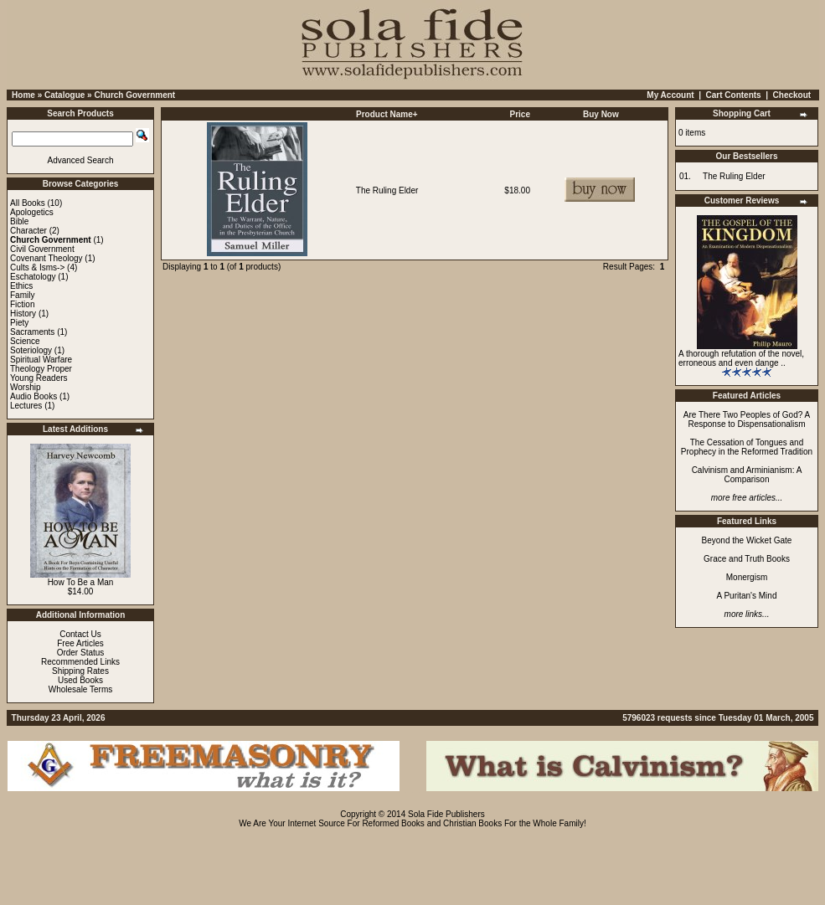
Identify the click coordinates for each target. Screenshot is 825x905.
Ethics (21, 286)
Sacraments (32, 332)
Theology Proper (41, 368)
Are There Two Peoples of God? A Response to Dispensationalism (746, 419)
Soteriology (31, 350)
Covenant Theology (46, 258)
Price (520, 114)
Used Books (80, 680)
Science (25, 341)
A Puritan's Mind (747, 595)
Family (22, 295)
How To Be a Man (81, 582)
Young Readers (39, 378)
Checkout (792, 95)
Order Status (81, 652)
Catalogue (64, 95)
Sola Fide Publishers (446, 814)
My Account (670, 95)
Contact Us (80, 634)
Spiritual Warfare (41, 359)
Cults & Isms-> (37, 267)
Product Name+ (387, 114)
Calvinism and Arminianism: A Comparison (747, 474)
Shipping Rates (80, 671)
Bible (19, 221)
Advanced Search (81, 160)
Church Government (134, 95)
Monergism (746, 577)
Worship (25, 387)
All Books (27, 203)
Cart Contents (733, 95)
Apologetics (32, 212)
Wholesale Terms (81, 689)
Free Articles (80, 643)
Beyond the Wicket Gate (747, 540)
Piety (19, 322)
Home (23, 95)
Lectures (26, 405)
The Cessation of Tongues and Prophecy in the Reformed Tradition (746, 447)
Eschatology (32, 276)
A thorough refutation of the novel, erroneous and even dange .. (741, 358)
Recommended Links (80, 661)
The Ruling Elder (387, 190)
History (23, 313)
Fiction (22, 304)
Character (28, 230)
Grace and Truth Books (747, 558)
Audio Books (33, 396)
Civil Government (42, 249)
